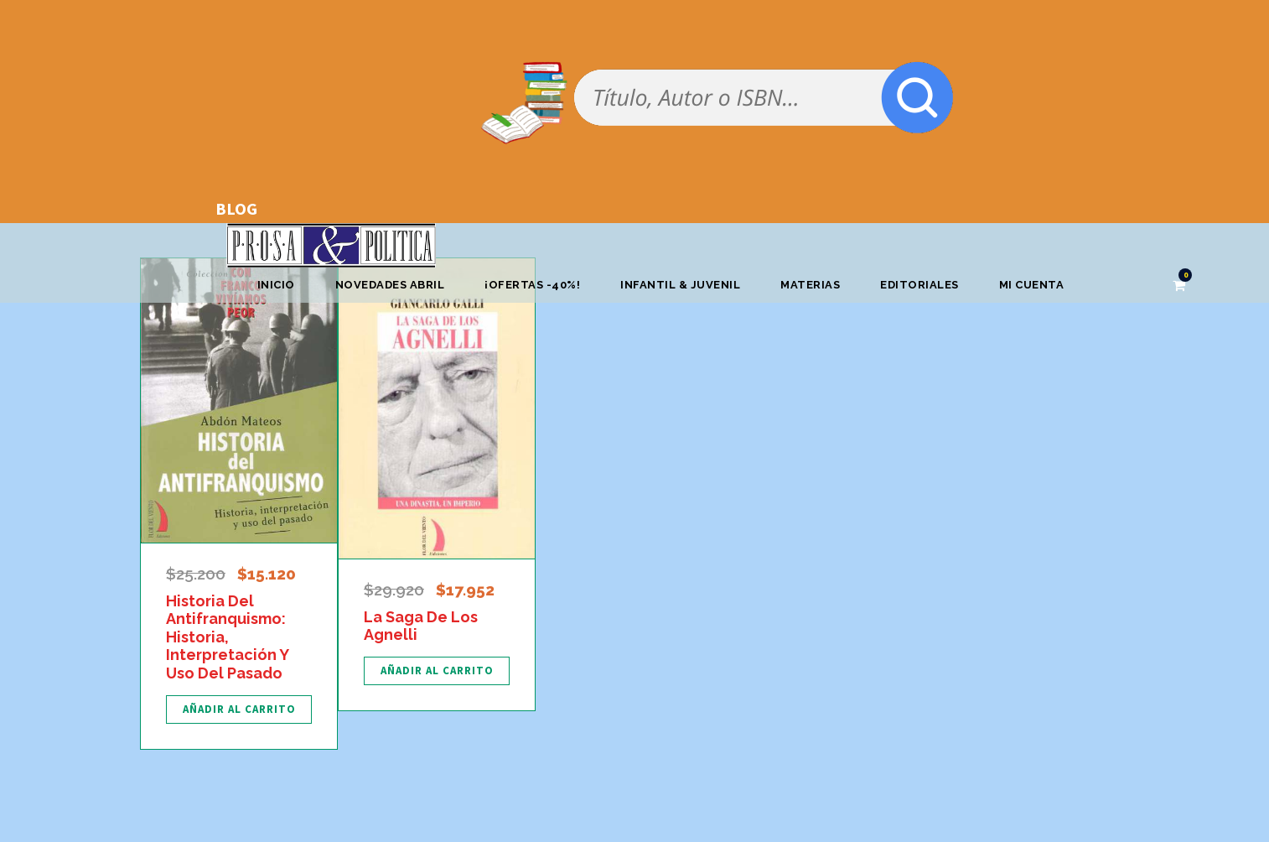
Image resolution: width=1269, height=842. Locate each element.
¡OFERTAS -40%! (532, 284)
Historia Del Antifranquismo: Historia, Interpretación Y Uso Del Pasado (227, 637)
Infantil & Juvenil (680, 284)
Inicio (276, 284)
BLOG (236, 208)
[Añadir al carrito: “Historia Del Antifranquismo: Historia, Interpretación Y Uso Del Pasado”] (239, 709)
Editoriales (919, 284)
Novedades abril (390, 284)
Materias (810, 284)
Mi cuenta (1031, 284)
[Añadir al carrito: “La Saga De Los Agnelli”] (437, 671)
